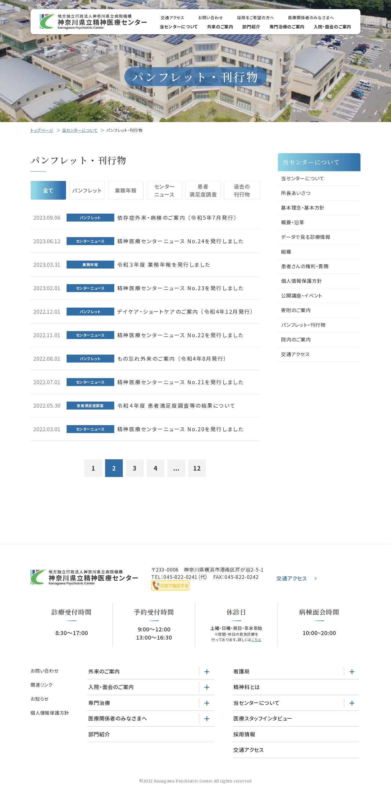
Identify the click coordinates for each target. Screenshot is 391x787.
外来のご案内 (220, 26)
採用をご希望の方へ (255, 17)
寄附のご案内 (296, 310)
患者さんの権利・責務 (305, 266)
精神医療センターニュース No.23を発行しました (180, 288)
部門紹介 (251, 26)
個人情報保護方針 (301, 280)
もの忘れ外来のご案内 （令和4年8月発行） (172, 358)
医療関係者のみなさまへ (311, 17)
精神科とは (246, 687)
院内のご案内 (296, 339)
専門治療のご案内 (287, 26)
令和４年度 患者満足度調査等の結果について (176, 405)
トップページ (42, 130)
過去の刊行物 (242, 190)
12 (197, 468)
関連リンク (42, 684)
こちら (256, 639)
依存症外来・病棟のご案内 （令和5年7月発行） (177, 217)
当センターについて (179, 26)
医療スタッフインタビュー (262, 718)
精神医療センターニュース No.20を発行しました (180, 429)
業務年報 (126, 190)
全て (48, 190)
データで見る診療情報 (306, 236)
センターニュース (164, 190)
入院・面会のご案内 (332, 26)
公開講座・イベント (301, 295)
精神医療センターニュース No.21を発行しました (180, 382)
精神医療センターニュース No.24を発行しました (180, 241)
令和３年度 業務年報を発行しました (164, 264)
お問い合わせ (210, 17)
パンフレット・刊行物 (303, 324)
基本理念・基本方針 (303, 207)
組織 (286, 251)
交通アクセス (173, 17)
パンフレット (87, 190)
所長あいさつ (296, 193)
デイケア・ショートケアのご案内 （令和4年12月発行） (185, 311)
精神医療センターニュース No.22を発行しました (180, 335)
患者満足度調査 (203, 190)
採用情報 (244, 734)
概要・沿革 (292, 222)
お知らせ (40, 698)
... (176, 468)
